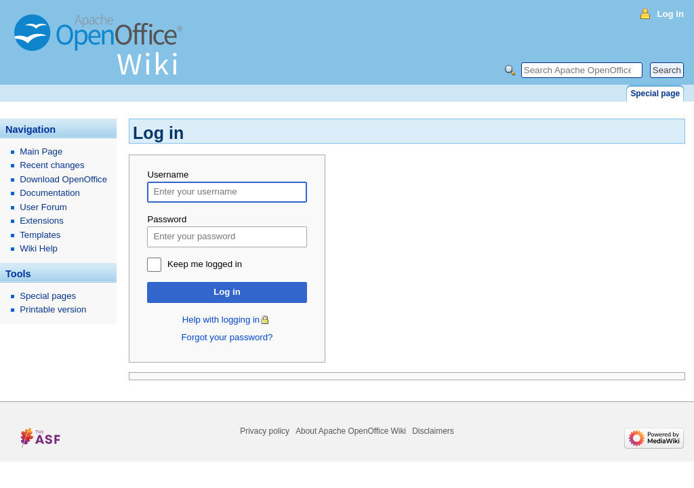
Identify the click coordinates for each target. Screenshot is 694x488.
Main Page (41, 151)
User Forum (43, 207)
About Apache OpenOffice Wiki (350, 431)
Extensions (42, 221)
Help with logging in (221, 319)
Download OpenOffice (63, 179)
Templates (40, 235)
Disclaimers (432, 431)
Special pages (48, 296)
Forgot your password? (227, 337)
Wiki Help (39, 248)
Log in (227, 292)
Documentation (50, 193)
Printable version (53, 309)
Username (167, 174)
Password (166, 219)
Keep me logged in (204, 264)
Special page (655, 93)
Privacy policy (264, 431)
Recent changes (52, 165)
